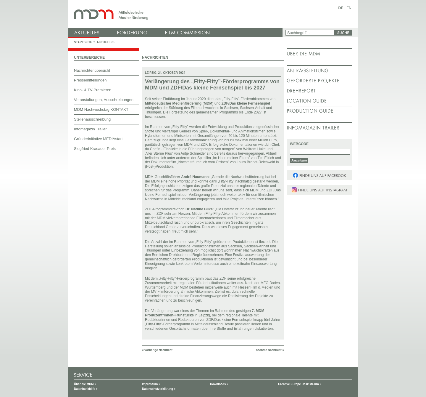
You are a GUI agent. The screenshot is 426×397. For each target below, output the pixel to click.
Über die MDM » (85, 384)
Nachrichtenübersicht (92, 70)
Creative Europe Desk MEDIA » (299, 384)
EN (348, 8)
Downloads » (219, 384)
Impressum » (151, 384)
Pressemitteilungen (90, 80)
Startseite (83, 42)
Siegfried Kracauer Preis (95, 148)
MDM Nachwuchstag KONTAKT (101, 109)
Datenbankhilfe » (86, 388)
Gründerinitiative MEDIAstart (98, 139)
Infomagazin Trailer (90, 129)
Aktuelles (105, 42)
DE (340, 8)
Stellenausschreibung (92, 119)
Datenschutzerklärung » (158, 388)
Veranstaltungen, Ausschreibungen (103, 99)
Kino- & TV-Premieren (92, 90)
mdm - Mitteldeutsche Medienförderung (176, 14)
